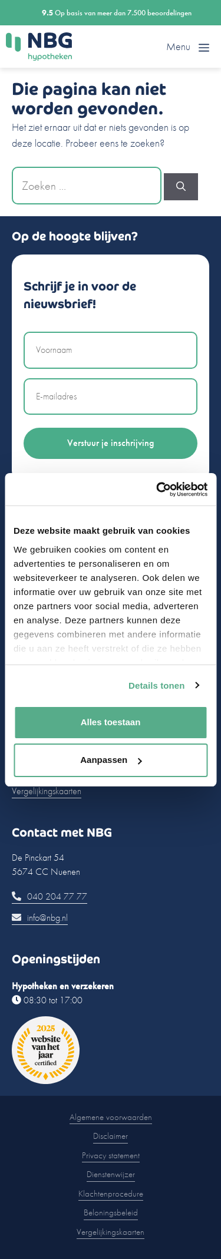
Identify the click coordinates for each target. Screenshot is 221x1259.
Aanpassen (110, 760)
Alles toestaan (111, 722)
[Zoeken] (181, 186)
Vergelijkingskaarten (46, 791)
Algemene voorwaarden (111, 1117)
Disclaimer (110, 1136)
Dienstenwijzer (111, 1174)
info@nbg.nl (40, 917)
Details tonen (156, 685)
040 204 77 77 (49, 896)
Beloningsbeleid (111, 1212)
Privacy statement (111, 1155)
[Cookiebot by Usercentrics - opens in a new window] (157, 489)
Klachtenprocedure (110, 1193)
